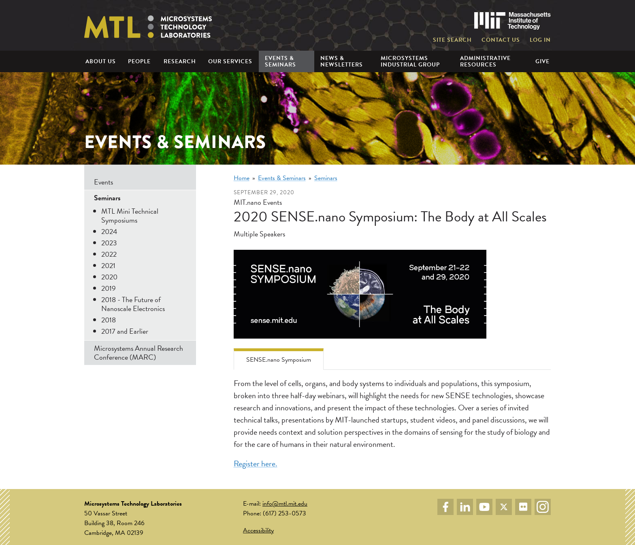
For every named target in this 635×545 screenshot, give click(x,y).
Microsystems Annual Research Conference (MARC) (138, 353)
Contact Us (501, 40)
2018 (108, 319)
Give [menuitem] (542, 61)
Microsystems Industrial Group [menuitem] (410, 61)
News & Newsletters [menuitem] (341, 61)
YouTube (484, 507)
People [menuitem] (139, 61)
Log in (540, 40)
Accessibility (258, 530)
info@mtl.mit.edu (284, 504)
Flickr (523, 507)
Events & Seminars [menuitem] (280, 61)
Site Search (452, 40)
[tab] (279, 358)
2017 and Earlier (124, 331)
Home (241, 178)
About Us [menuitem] (100, 61)
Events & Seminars (282, 178)
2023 (109, 242)
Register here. (255, 463)
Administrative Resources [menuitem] (485, 61)
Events (103, 181)
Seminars (325, 178)
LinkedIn (465, 507)
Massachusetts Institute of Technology (512, 21)
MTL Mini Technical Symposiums (129, 215)
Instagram (543, 507)
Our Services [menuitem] (230, 61)
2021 (108, 265)
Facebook (445, 507)
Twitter (504, 507)
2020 (109, 276)
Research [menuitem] (180, 61)
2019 (108, 288)
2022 (109, 254)
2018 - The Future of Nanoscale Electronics (133, 304)
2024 (109, 231)
